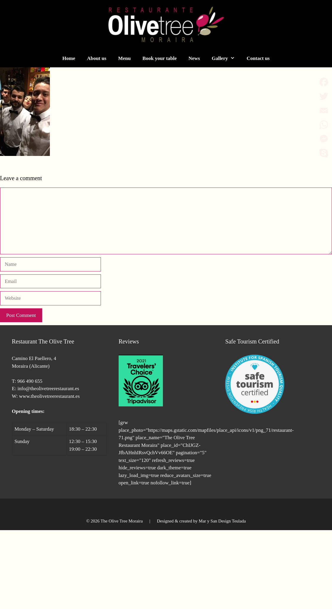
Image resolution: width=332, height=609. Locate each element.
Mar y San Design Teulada (222, 521)
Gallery (226, 58)
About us (97, 58)
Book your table (160, 58)
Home (68, 58)
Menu (124, 58)
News (194, 58)
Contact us (258, 58)
